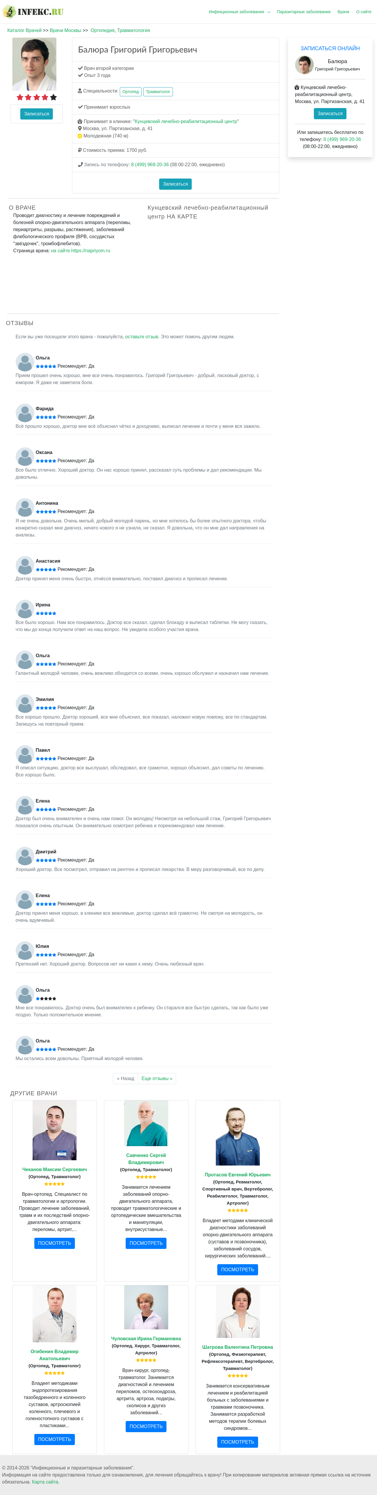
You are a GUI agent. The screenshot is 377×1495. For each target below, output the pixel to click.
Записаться (36, 113)
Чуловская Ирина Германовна (146, 1338)
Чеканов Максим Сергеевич (54, 1169)
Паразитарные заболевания (304, 11)
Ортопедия (103, 30)
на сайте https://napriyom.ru (80, 250)
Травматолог (158, 91)
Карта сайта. (46, 1481)
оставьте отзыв (141, 336)
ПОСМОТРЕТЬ (54, 1243)
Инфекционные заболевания (236, 11)
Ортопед (130, 91)
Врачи (343, 11)
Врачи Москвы (65, 30)
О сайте (363, 11)
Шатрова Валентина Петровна (237, 1347)
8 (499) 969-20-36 (150, 164)
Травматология (133, 30)
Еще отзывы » (157, 1078)
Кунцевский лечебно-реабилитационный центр (186, 121)
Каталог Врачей (24, 30)
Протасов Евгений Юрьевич (237, 1174)
